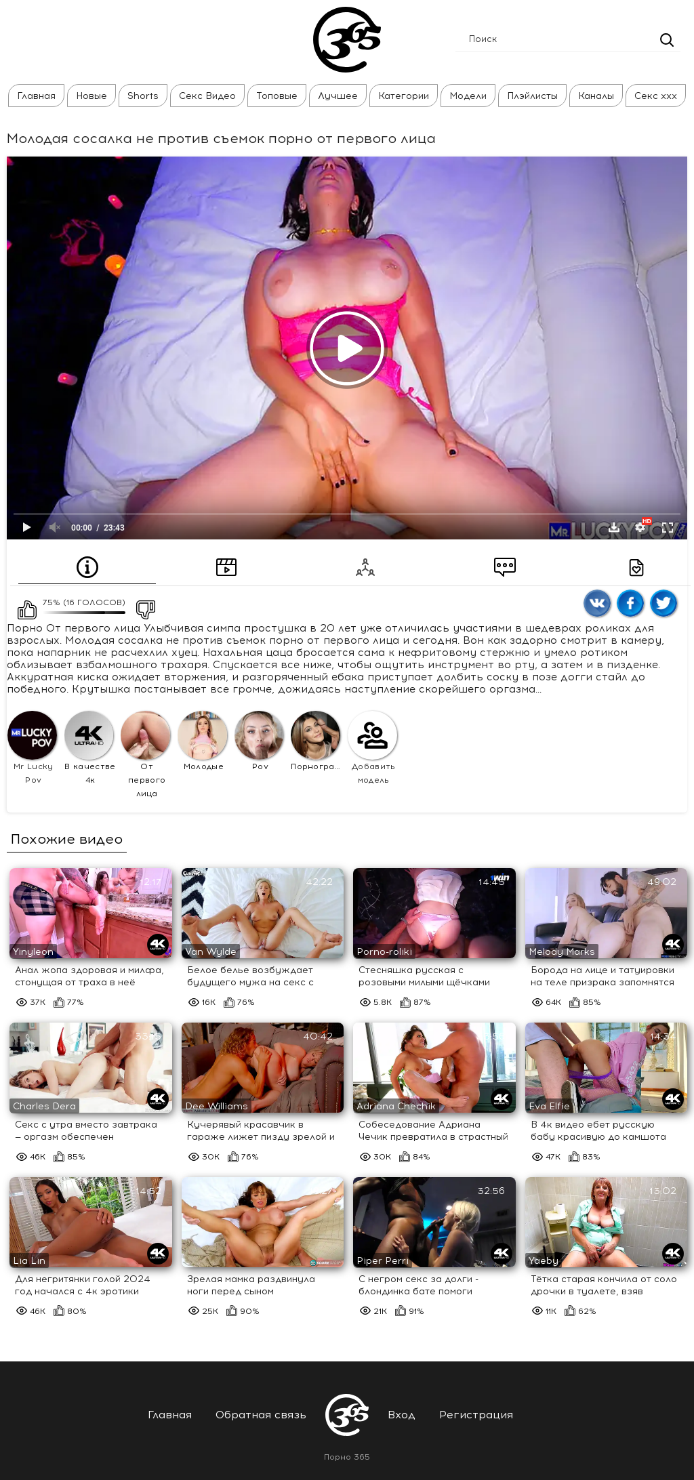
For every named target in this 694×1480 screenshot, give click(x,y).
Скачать (614, 527)
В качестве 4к (90, 748)
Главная (36, 96)
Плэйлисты (532, 96)
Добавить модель (372, 748)
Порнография (317, 741)
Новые (91, 96)
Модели (468, 96)
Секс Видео (207, 96)
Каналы (596, 96)
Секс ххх (655, 96)
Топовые (277, 96)
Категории (403, 96)
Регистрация (476, 1414)
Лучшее (338, 96)
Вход (401, 1414)
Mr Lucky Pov (32, 748)
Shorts (143, 96)
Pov (259, 741)
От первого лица (145, 755)
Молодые (202, 741)
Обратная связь (261, 1414)
